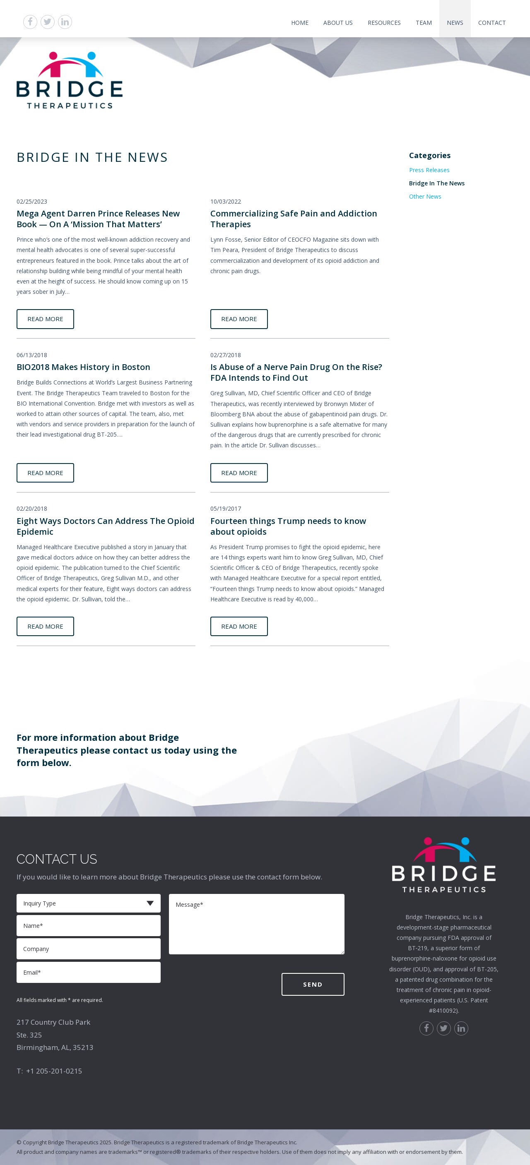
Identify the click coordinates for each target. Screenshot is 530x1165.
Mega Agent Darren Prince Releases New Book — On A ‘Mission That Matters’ (98, 219)
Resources (384, 22)
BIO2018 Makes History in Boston (83, 366)
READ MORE (45, 319)
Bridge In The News (437, 183)
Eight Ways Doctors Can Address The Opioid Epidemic (106, 526)
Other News (425, 196)
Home (299, 22)
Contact (492, 22)
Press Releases (429, 170)
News (455, 22)
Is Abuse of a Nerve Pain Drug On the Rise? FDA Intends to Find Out (296, 372)
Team (424, 22)
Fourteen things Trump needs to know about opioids (288, 526)
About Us (338, 22)
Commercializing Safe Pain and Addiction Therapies (293, 219)
